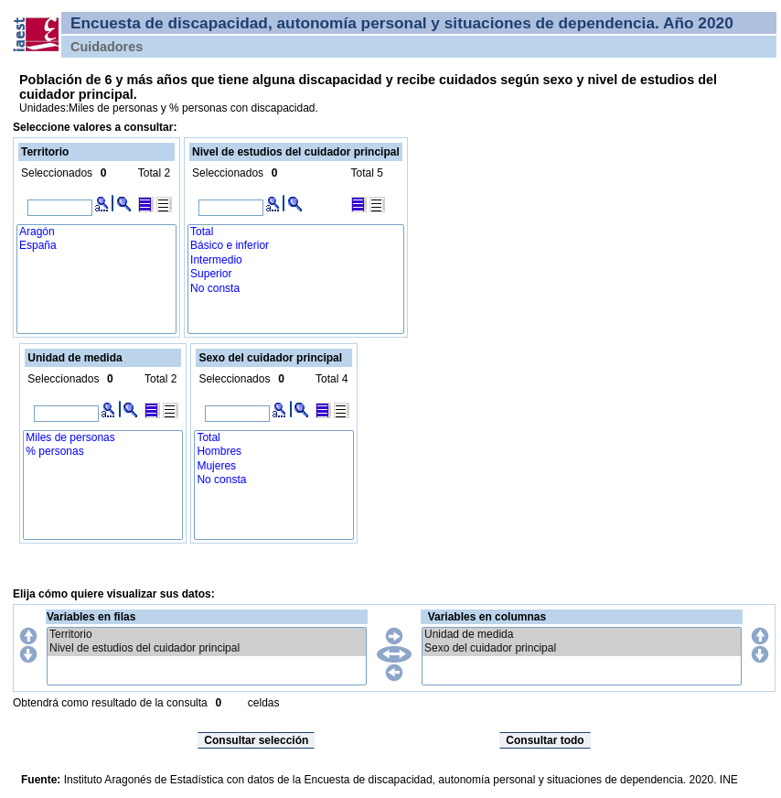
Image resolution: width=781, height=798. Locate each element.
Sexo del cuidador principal (582, 648)
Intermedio (295, 260)
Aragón (96, 232)
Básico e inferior (295, 246)
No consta (295, 289)
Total (295, 232)
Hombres (274, 451)
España (96, 246)
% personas (103, 451)
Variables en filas (91, 616)
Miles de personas (103, 438)
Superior (295, 274)
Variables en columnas (487, 616)
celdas (264, 702)
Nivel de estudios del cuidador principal (207, 648)
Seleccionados (56, 173)
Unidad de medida (582, 635)
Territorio (207, 635)
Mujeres (274, 466)
